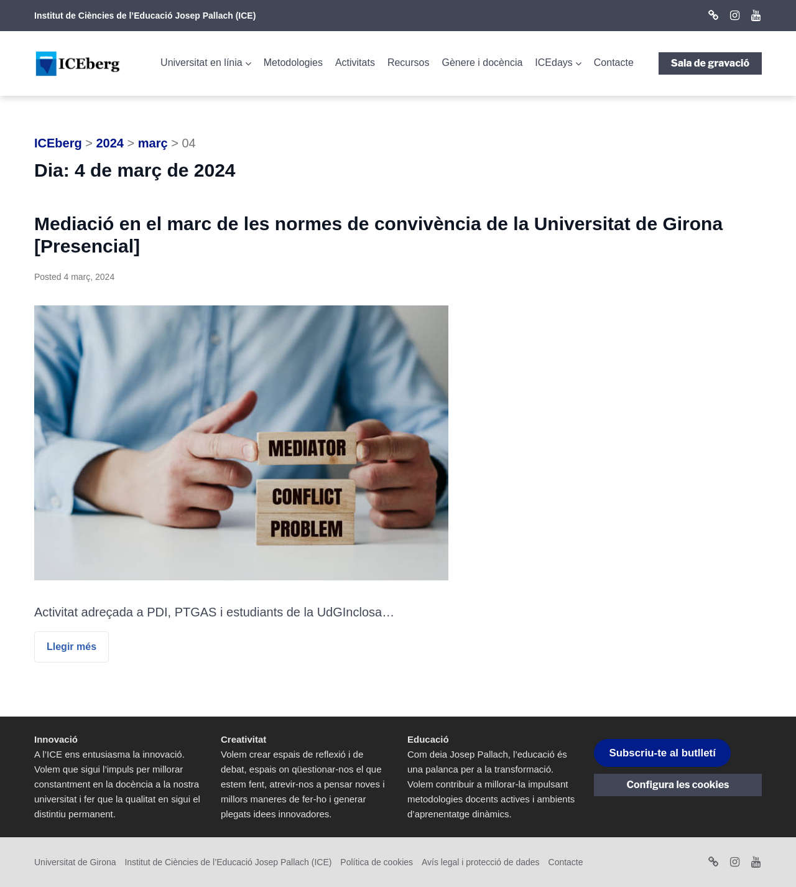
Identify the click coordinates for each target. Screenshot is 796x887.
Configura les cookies (678, 785)
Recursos (408, 62)
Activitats (355, 62)
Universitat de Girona (75, 862)
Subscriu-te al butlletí (662, 753)
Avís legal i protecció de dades (481, 862)
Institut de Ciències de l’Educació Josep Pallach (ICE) (145, 16)
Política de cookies (376, 862)
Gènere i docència (482, 62)
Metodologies (293, 62)
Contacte (614, 62)
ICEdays (553, 62)
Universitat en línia (201, 62)
